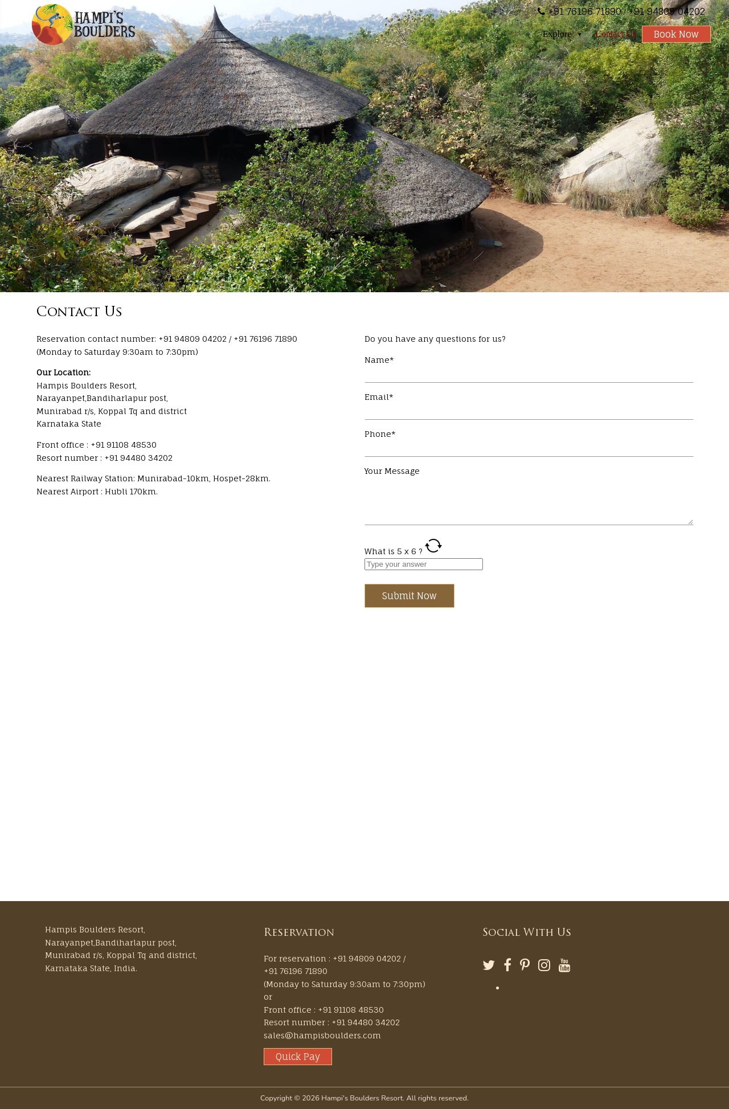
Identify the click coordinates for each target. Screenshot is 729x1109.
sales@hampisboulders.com (322, 1035)
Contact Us (615, 34)
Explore (563, 34)
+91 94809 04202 (666, 11)
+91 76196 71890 (583, 11)
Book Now (676, 34)
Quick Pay (298, 1056)
